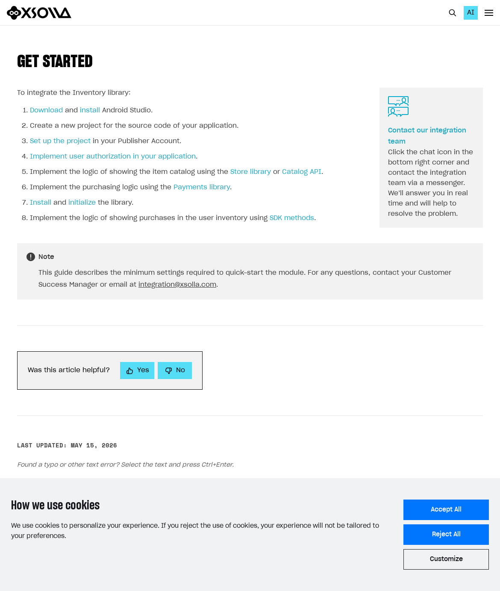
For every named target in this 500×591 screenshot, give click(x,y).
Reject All (446, 535)
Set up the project (60, 141)
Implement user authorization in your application (113, 156)
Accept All (446, 510)
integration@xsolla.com (177, 285)
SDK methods (292, 218)
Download (46, 110)
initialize (82, 203)
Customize (446, 559)
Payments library (202, 187)
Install (40, 203)
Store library (250, 172)
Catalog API (301, 172)
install (90, 110)
